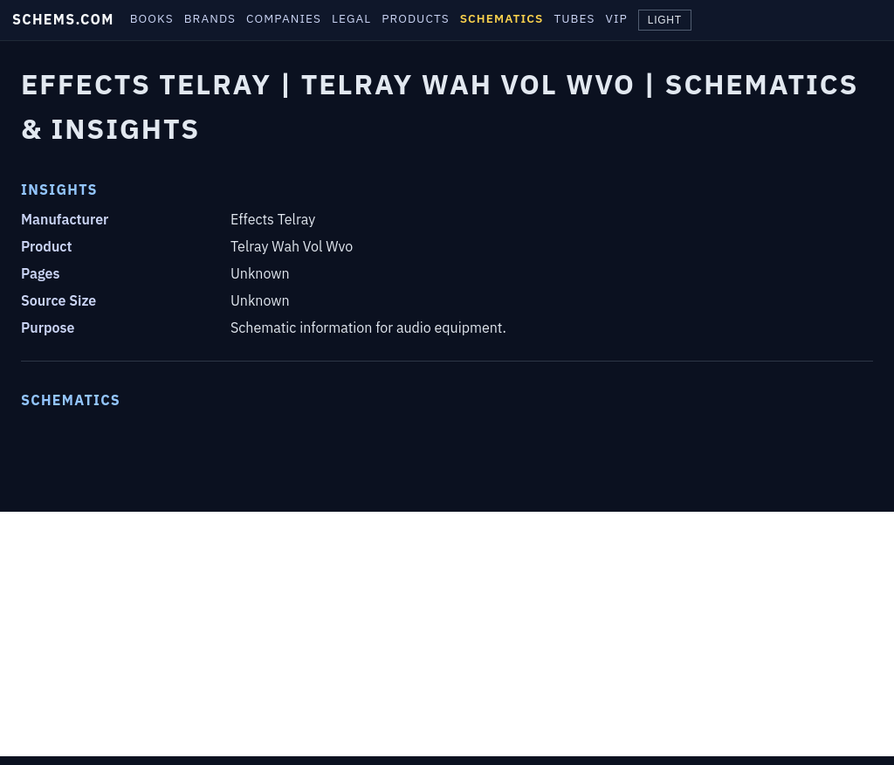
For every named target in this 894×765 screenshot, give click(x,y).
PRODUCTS (415, 18)
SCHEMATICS (502, 18)
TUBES (574, 18)
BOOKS (152, 18)
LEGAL (351, 18)
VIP (617, 18)
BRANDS (210, 18)
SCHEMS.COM (63, 19)
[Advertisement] (447, 634)
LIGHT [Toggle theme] (665, 20)
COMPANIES (283, 18)
